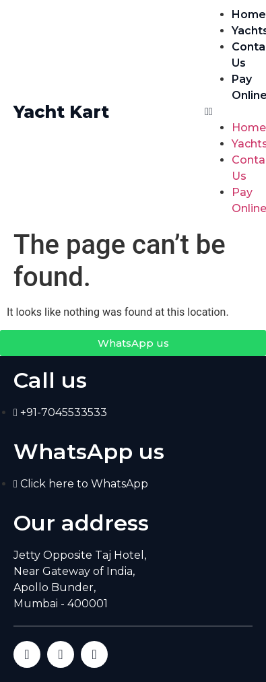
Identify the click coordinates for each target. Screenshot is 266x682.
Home (249, 14)
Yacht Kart (61, 112)
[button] (229, 112)
